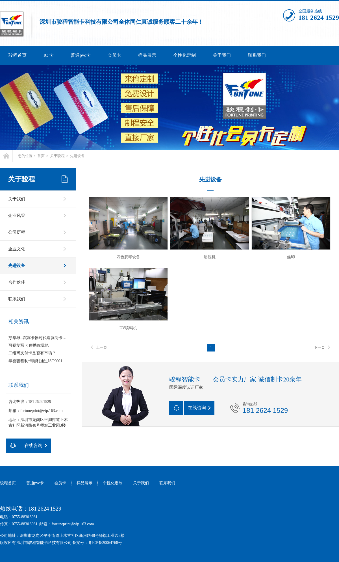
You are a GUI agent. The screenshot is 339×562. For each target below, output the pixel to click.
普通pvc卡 (81, 55)
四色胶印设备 (128, 257)
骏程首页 (17, 55)
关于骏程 (57, 156)
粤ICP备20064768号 (105, 543)
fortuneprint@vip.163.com (73, 524)
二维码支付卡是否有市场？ (32, 353)
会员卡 (114, 55)
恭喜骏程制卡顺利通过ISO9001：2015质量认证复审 (53, 361)
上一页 (101, 347)
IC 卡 (49, 55)
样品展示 (147, 55)
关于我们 (222, 55)
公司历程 (16, 232)
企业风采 (16, 215)
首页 (41, 156)
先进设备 (77, 156)
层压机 (210, 257)
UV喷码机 (128, 328)
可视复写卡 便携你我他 (28, 345)
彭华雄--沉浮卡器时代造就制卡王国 (39, 338)
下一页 (319, 347)
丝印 (291, 257)
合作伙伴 (16, 282)
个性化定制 (184, 55)
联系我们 (257, 55)
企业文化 (16, 249)
